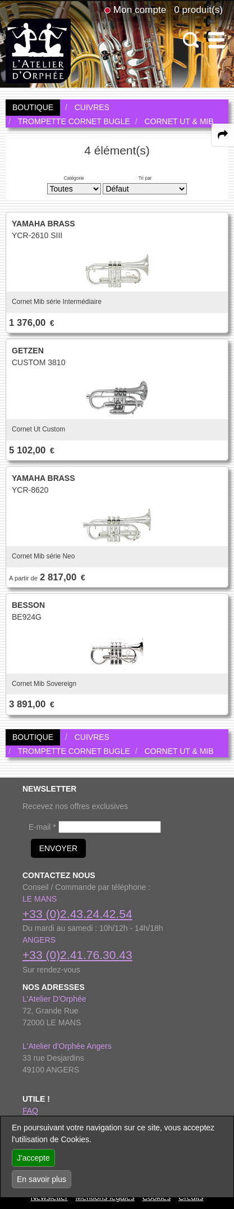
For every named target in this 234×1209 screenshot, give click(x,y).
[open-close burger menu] (216, 40)
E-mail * (42, 826)
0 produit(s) (198, 9)
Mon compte (139, 9)
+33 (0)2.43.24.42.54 (77, 913)
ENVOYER (58, 848)
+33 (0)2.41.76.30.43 (77, 954)
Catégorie (73, 178)
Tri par (145, 178)
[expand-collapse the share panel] (223, 135)
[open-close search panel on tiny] (191, 40)
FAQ (30, 1110)
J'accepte (33, 1157)
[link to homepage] (38, 50)
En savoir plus (41, 1179)
